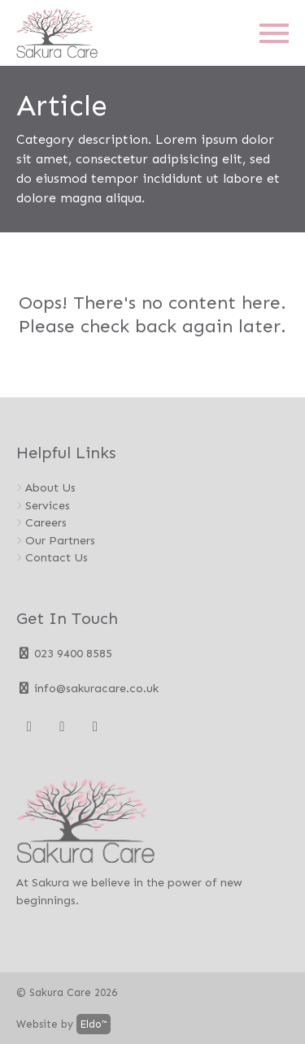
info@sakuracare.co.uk (87, 688)
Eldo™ (94, 1024)
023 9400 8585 (64, 653)
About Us (50, 487)
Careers (46, 522)
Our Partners (60, 540)
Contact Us (56, 557)
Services (47, 505)
